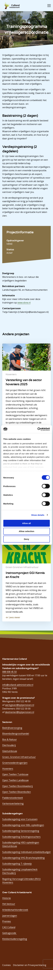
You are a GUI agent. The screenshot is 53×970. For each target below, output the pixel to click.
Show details (37, 515)
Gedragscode (9, 933)
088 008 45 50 (9, 671)
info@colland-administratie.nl (17, 684)
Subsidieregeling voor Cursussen (19, 819)
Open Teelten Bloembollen (16, 791)
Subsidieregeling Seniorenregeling (20, 830)
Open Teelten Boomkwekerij (17, 786)
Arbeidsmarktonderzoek (15, 909)
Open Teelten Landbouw (15, 780)
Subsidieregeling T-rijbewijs (17, 863)
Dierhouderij (9, 745)
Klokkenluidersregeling (14, 938)
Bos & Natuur (9, 739)
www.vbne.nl (24, 302)
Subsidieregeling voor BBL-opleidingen (23, 825)
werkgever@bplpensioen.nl (19, 705)
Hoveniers (7, 768)
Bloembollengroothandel (15, 733)
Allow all (26, 523)
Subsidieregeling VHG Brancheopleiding (23, 857)
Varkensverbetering (13, 803)
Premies (6, 921)
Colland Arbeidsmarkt (12, 5)
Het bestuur (8, 903)
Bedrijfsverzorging (12, 727)
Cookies (6, 965)
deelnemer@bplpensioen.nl (19, 712)
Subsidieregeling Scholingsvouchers (21, 836)
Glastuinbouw (9, 751)
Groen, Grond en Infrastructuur (19, 757)
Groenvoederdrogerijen (14, 762)
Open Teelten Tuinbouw (15, 774)
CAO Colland (8, 927)
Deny (26, 539)
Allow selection (26, 531)
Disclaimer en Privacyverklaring (29, 965)
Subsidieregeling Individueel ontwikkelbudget (26, 852)
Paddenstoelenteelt (12, 797)
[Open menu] (48, 5)
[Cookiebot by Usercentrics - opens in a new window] (38, 429)
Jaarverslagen (9, 915)
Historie (6, 898)
